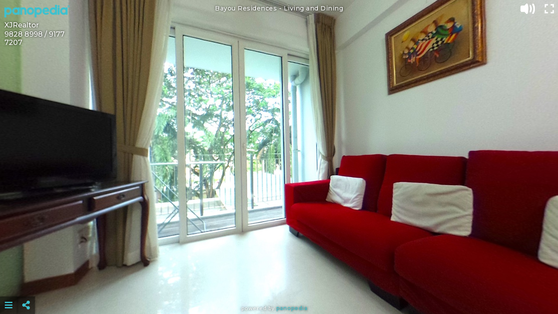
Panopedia (292, 308)
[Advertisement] (279, 283)
